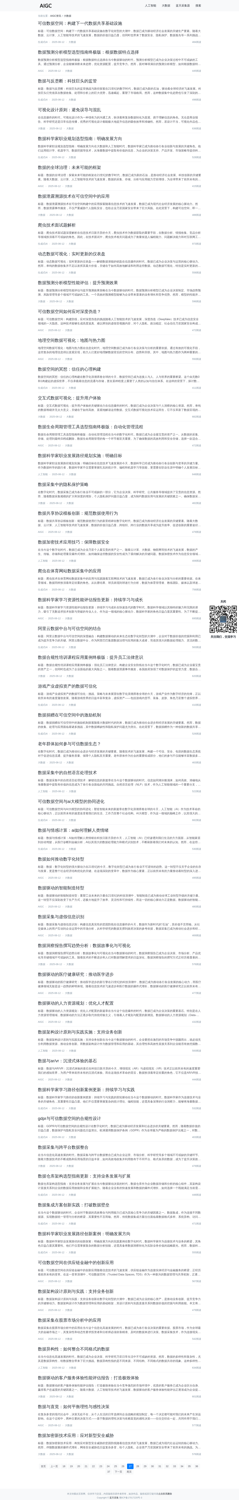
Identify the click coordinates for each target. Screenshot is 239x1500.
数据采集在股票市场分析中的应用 (69, 1320)
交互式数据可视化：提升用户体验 (69, 398)
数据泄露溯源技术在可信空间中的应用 (73, 196)
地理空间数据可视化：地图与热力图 (71, 340)
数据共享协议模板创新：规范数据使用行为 (78, 513)
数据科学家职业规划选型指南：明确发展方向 (80, 138)
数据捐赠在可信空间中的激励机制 (69, 715)
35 (189, 1466)
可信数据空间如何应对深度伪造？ (69, 311)
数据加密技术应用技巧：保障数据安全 (73, 542)
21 (86, 1466)
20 (78, 1466)
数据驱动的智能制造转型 (61, 887)
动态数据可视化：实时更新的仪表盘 (71, 253)
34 (182, 1466)
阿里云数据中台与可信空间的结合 (69, 628)
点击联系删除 (165, 1493)
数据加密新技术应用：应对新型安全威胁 (76, 1435)
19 (71, 1466)
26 (123, 1466)
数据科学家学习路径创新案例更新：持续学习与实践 (86, 1089)
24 (108, 1466)
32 (167, 1466)
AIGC (41, 70)
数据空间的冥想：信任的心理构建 (69, 369)
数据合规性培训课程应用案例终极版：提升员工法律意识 (90, 657)
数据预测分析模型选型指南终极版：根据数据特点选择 (88, 52)
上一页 (54, 1466)
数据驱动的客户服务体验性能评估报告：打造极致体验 (88, 1377)
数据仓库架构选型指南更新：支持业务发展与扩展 (84, 1176)
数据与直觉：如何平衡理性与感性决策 (73, 1406)
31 (159, 1466)
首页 (43, 1466)
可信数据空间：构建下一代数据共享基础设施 (80, 23)
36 (196, 1466)
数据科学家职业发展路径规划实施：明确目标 (80, 455)
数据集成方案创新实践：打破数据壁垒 (73, 1204)
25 (115, 1466)
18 (63, 1466)
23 (100, 1466)
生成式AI (43, 42)
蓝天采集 (114, 1497)
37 (108, 1471)
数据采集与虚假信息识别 (61, 916)
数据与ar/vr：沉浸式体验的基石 (67, 1060)
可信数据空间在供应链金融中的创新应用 (76, 1262)
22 (93, 1466)
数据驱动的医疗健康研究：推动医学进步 (76, 974)
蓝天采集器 (183, 5)
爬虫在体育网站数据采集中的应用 (69, 570)
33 (174, 1466)
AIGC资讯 (55, 15)
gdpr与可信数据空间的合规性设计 (69, 1118)
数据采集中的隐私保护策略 (63, 484)
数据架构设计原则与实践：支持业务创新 (76, 1291)
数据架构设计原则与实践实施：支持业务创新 (80, 1032)
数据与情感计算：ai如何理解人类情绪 (73, 830)
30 (152, 1466)
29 (145, 1466)
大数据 (166, 5)
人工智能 (150, 5)
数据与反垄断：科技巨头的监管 (67, 81)
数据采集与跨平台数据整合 (63, 1147)
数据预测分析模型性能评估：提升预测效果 (78, 282)
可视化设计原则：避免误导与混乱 (69, 109)
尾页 (129, 1471)
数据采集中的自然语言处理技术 (67, 772)
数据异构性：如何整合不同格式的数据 (73, 1349)
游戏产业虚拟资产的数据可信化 (67, 686)
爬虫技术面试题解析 (57, 225)
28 (137, 1466)
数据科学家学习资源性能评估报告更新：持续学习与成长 (90, 599)
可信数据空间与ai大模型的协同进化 (71, 801)
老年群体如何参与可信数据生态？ (69, 743)
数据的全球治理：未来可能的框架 (69, 167)
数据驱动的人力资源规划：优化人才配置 (76, 1003)
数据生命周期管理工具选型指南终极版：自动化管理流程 (90, 426)
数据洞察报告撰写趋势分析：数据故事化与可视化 (84, 945)
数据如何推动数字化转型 (61, 859)
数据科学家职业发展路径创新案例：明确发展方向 (84, 1233)
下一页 (118, 1471)
